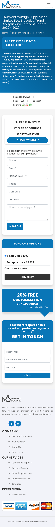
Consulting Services (22, 473)
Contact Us (17, 452)
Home (5, 32)
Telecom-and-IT (20, 32)
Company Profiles (21, 478)
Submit (15, 226)
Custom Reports (20, 468)
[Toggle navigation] (49, 5)
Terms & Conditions (22, 436)
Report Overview (27, 122)
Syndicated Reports (22, 462)
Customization (27, 134)
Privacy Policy (18, 441)
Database (17, 484)
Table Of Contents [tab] (27, 128)
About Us (16, 447)
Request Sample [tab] (27, 140)
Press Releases (19, 494)
